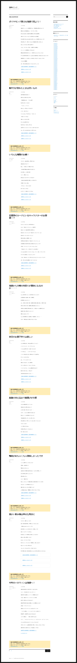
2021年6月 (55, 75)
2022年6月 (55, 62)
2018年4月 (55, 87)
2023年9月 (55, 49)
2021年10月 (56, 71)
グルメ (10, 159)
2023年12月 (56, 46)
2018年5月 (55, 86)
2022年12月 (56, 58)
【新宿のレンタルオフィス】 (26, 69)
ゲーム (55, 98)
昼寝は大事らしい (56, 35)
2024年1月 (55, 45)
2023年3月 (55, 55)
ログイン (55, 109)
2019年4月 (55, 82)
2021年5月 (55, 76)
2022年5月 (55, 63)
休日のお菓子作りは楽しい (21, 337)
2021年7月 (55, 74)
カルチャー (10, 587)
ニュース (10, 293)
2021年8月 (55, 73)
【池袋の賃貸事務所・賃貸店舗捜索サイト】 (29, 66)
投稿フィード (56, 110)
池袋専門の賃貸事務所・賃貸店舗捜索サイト (29, 630)
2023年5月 (55, 53)
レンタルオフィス (24, 633)
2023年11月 (56, 47)
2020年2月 (55, 79)
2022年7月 (55, 61)
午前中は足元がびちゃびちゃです (59, 24)
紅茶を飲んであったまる (57, 28)
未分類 (55, 100)
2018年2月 (55, 89)
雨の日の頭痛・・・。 (57, 27)
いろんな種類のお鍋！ (19, 154)
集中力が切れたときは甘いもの (23, 88)
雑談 (9, 93)
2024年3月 (55, 43)
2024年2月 (55, 44)
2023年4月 (55, 54)
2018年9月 (55, 84)
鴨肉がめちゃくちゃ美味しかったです (26, 456)
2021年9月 (55, 72)
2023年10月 (56, 48)
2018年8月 (55, 85)
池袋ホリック (13, 7)
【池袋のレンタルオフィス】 (26, 72)
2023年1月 (55, 57)
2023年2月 (55, 56)
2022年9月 (55, 59)
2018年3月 (55, 88)
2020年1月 (55, 80)
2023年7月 (55, 51)
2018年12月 (55, 83)
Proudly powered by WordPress (19, 658)
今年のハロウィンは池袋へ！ (22, 582)
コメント (10, 28)
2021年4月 (55, 77)
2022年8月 (55, 60)
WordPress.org (56, 112)
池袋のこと (10, 26)
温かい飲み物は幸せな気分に (22, 514)
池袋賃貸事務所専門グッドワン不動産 (17, 83)
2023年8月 (55, 50)
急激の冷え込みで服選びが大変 (23, 398)
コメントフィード (56, 111)
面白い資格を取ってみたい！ (58, 25)
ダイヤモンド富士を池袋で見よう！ (25, 21)
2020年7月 (55, 78)
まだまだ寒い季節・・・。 (58, 26)
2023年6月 (55, 52)
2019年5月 (55, 81)
